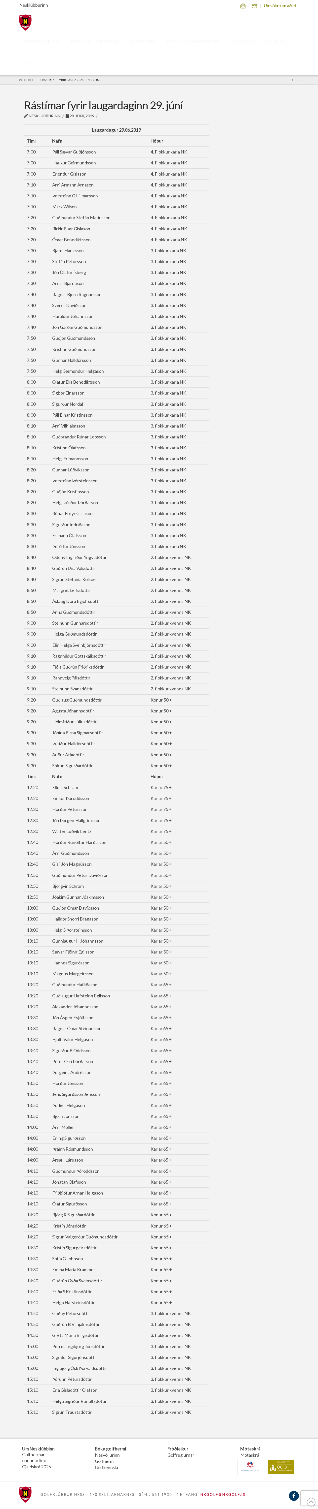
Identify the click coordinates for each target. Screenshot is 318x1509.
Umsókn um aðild (280, 5)
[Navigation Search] (26, 64)
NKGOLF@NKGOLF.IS (222, 1494)
